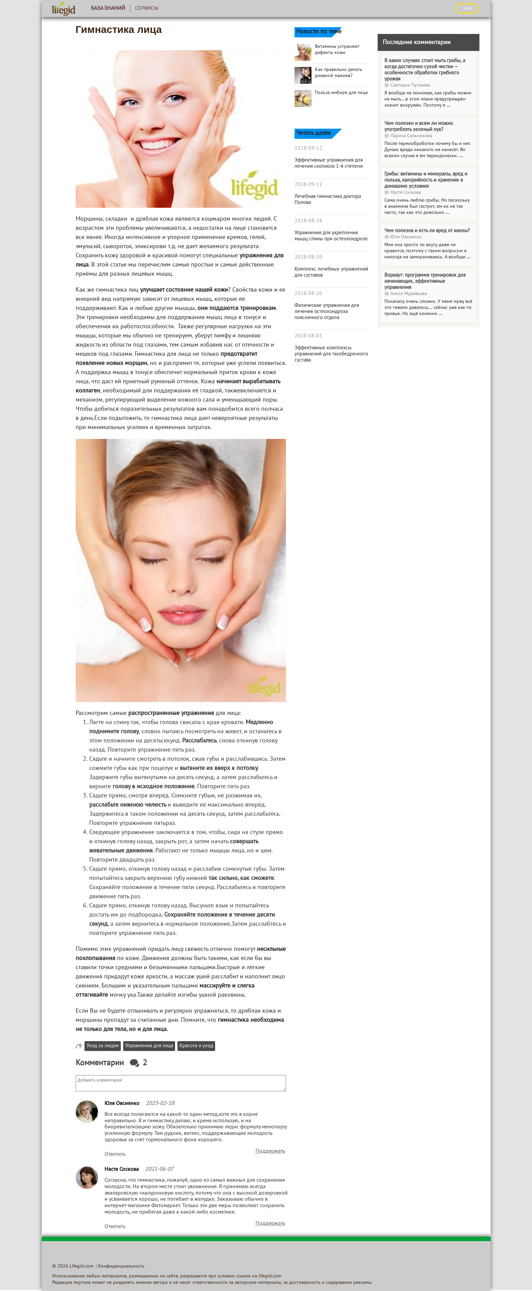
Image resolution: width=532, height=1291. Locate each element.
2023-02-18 (160, 1103)
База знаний (108, 8)
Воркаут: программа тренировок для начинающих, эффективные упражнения (425, 281)
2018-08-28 (308, 221)
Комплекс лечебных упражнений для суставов (331, 272)
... (448, 105)
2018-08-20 (308, 257)
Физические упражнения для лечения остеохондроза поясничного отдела (326, 311)
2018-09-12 (308, 148)
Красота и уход (196, 1046)
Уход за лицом (103, 1046)
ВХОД (467, 8)
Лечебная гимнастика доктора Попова (327, 199)
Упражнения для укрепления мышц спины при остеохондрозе (331, 235)
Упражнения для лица (149, 1046)
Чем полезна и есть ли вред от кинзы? (427, 230)
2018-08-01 (308, 336)
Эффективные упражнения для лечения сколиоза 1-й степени (328, 163)
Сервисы (146, 8)
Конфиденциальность (121, 1266)
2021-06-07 (159, 1169)
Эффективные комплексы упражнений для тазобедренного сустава (331, 354)
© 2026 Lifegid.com (72, 1266)
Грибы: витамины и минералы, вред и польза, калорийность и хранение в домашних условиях (425, 180)
